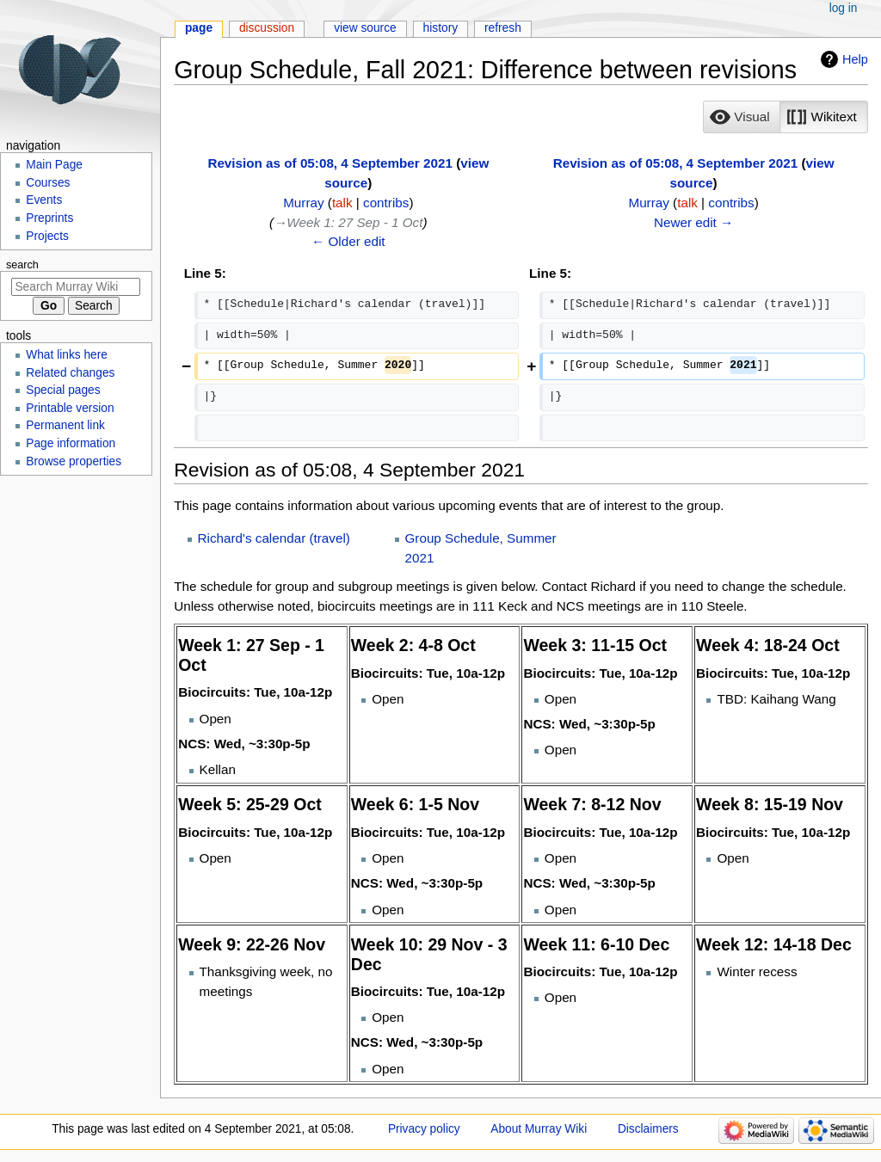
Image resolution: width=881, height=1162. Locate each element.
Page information (70, 443)
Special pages (63, 390)
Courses (48, 182)
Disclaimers (648, 1128)
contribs (386, 202)
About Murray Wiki (538, 1128)
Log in (843, 8)
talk (342, 202)
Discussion (266, 28)
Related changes (70, 372)
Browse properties (73, 461)
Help (855, 59)
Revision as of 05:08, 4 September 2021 (330, 163)
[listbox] (785, 117)
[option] (741, 116)
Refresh (502, 28)
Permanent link (65, 425)
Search (22, 265)
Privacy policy (424, 1128)
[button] (741, 117)
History (441, 28)
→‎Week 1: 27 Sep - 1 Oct (348, 222)
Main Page (54, 164)
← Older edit (348, 241)
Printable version (70, 408)
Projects (47, 236)
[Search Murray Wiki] (75, 287)
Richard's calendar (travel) (274, 538)
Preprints (49, 218)
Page (199, 28)
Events (44, 200)
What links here (67, 354)
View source (365, 28)
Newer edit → (693, 222)
